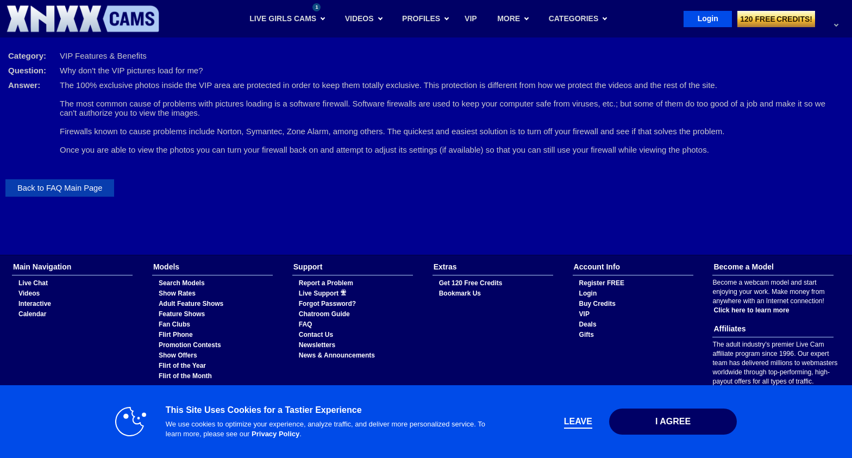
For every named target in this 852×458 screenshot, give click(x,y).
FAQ (305, 324)
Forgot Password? (327, 304)
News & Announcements (337, 355)
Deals (588, 324)
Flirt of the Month (185, 376)
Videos (359, 18)
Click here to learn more (751, 310)
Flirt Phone (176, 334)
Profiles (421, 18)
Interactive (34, 304)
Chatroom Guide (324, 314)
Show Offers (178, 355)
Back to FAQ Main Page (59, 188)
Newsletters (317, 345)
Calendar (32, 314)
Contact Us (316, 334)
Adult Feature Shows (191, 304)
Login (708, 18)
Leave (578, 421)
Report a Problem (326, 283)
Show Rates (177, 293)
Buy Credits (597, 304)
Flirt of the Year (182, 365)
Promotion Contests (190, 345)
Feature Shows (182, 314)
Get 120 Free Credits (471, 283)
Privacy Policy (275, 434)
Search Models (182, 283)
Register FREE (601, 283)
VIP (584, 314)
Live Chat (33, 283)
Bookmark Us (460, 293)
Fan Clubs (174, 324)
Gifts (586, 334)
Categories (574, 18)
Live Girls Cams (285, 13)
